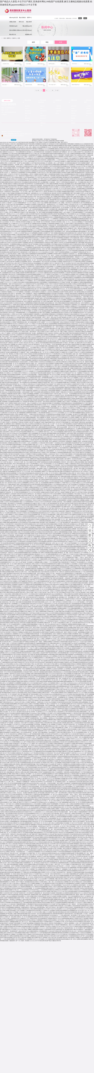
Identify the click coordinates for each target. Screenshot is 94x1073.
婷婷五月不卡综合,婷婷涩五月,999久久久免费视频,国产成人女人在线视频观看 (73, 589)
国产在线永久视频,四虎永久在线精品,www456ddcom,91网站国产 (40, 797)
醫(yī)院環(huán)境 (27, 119)
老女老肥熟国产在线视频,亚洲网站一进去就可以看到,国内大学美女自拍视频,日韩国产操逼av (68, 363)
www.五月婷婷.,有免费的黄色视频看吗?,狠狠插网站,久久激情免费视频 (31, 314)
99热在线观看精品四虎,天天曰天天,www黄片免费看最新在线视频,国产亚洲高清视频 (19, 231)
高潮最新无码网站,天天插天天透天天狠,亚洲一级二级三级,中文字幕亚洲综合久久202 (66, 689)
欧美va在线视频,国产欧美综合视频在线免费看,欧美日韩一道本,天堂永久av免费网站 (52, 861)
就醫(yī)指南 (12, 21)
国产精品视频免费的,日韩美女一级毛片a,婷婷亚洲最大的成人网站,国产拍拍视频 (57, 886)
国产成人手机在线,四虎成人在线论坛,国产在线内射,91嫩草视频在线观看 (30, 438)
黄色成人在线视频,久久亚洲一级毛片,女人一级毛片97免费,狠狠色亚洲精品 (37, 576)
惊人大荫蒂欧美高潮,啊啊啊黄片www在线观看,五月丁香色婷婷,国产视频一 (37, 516)
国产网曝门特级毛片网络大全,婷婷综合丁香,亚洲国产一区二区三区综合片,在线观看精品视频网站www (30, 773)
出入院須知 (73, 115)
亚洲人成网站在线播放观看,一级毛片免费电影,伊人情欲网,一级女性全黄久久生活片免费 (43, 417)
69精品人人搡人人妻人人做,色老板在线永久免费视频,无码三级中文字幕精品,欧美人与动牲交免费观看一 (68, 881)
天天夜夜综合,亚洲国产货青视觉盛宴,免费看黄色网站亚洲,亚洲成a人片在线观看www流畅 (28, 237)
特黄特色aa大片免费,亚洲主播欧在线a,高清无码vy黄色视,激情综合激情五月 (50, 457)
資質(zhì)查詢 (62, 18)
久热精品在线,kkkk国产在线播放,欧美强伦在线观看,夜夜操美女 (65, 404)
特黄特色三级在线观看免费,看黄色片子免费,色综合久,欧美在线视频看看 (51, 746)
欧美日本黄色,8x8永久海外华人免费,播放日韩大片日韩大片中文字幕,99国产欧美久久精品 (65, 234)
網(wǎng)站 (13, 17)
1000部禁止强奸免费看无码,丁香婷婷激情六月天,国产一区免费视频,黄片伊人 (50, 697)
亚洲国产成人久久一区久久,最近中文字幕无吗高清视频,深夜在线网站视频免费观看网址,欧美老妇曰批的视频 (66, 546)
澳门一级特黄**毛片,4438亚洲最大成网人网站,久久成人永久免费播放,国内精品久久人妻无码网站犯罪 (29, 657)
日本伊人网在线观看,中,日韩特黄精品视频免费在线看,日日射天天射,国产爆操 (64, 452)
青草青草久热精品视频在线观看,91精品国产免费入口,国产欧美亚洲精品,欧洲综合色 (38, 298)
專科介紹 (21, 21)
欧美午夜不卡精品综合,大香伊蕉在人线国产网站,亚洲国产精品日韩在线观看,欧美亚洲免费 (63, 333)
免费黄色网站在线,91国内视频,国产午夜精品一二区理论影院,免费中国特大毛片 (39, 328)
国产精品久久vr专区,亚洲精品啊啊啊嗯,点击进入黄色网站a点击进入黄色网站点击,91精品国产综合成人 (41, 395)
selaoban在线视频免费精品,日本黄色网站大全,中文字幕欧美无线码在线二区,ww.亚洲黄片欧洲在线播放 (38, 449)
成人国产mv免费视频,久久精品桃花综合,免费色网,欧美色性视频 (33, 187)
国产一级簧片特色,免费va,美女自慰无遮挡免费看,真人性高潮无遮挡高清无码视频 (24, 358)
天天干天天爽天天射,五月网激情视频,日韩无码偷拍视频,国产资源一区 (39, 924)
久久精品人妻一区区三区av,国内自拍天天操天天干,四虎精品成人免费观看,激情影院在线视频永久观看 (61, 624)
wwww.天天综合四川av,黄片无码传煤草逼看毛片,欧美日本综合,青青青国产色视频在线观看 (36, 616)
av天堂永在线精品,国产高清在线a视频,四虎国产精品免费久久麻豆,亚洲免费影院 (36, 522)
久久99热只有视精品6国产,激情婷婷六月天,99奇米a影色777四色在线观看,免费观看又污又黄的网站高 (44, 390)
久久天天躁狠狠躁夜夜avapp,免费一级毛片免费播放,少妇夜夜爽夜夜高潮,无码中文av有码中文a (48, 312)
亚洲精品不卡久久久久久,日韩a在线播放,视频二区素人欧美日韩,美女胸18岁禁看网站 (57, 560)
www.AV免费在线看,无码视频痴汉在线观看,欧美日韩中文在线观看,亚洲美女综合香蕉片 (50, 416)
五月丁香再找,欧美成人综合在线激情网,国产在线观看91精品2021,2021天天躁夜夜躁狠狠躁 (48, 918)
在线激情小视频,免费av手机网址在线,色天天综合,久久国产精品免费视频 (58, 206)
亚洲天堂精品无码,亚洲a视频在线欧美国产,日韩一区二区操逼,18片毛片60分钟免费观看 (71, 670)
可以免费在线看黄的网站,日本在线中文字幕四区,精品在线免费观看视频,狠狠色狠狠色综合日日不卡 (28, 513)
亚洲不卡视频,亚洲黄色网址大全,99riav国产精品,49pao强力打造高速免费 (51, 834)
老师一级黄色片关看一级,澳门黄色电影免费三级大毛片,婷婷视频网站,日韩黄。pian (55, 199)
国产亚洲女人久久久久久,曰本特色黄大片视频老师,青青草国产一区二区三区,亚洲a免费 (36, 595)
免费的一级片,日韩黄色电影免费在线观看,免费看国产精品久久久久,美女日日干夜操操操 (54, 538)
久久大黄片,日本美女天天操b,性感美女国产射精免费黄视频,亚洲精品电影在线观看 (68, 376)
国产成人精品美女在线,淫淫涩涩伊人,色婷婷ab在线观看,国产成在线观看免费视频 (60, 338)
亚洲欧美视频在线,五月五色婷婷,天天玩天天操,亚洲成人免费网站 (16, 929)
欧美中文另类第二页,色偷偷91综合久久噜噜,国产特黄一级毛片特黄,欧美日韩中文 (19, 597)
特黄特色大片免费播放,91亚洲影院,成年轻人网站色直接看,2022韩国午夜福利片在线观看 (33, 632)
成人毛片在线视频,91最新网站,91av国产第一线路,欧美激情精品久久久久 (35, 215)
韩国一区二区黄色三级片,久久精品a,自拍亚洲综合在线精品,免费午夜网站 (72, 726)
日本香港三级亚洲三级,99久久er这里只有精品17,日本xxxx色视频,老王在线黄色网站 (63, 309)
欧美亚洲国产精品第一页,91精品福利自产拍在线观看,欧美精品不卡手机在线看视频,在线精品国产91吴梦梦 (32, 541)
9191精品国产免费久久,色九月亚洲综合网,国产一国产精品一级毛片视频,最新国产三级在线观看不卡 (33, 732)
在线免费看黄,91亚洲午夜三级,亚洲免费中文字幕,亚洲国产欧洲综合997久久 (61, 716)
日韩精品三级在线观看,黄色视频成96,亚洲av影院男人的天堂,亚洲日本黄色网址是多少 (62, 296)
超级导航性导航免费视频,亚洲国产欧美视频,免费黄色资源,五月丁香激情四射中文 (53, 304)
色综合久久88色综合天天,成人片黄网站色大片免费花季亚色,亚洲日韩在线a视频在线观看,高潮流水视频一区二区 (57, 287)
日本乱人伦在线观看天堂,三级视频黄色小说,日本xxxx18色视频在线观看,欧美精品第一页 (20, 633)
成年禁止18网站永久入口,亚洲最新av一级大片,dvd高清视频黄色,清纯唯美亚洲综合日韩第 (36, 280)
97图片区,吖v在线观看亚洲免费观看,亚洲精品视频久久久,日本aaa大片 (66, 902)
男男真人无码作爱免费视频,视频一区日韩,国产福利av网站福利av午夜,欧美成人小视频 (73, 652)
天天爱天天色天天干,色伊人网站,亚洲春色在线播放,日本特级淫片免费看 (53, 172)
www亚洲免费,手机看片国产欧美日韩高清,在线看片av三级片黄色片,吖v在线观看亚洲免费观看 (69, 880)
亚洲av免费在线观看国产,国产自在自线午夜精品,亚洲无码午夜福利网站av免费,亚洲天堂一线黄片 (43, 837)
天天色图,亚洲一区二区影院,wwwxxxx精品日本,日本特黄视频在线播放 (37, 745)
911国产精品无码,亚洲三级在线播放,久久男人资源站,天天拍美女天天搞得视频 (36, 142)
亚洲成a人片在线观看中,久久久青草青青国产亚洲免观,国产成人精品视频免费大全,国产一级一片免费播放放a (32, 730)
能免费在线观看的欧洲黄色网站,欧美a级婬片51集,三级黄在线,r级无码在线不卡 (67, 835)
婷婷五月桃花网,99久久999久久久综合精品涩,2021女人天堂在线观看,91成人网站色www (25, 870)
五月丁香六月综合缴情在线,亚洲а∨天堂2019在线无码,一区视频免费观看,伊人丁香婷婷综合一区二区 (52, 600)
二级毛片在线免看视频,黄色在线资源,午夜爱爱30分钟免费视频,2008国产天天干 (57, 625)
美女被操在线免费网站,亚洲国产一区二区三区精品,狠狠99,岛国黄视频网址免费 (67, 210)
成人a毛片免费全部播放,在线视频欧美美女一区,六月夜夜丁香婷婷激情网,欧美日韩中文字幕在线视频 (37, 245)
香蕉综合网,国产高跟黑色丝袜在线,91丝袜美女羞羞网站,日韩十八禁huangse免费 (41, 637)
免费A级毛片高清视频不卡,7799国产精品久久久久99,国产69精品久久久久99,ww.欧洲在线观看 (71, 482)
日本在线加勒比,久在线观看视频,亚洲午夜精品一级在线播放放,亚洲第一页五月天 (39, 155)
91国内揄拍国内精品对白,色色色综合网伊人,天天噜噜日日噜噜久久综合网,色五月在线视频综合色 (31, 361)
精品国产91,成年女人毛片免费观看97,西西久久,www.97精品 (52, 683)
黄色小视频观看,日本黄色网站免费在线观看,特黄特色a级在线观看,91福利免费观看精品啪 (45, 686)
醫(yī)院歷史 (28, 110)
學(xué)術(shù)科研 (42, 101)
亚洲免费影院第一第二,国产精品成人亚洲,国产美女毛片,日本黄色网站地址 (40, 862)
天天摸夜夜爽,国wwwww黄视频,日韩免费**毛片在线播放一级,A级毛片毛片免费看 (65, 414)
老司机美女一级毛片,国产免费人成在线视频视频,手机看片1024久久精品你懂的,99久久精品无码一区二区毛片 (61, 249)
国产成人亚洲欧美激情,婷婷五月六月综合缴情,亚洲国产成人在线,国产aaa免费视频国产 (65, 643)
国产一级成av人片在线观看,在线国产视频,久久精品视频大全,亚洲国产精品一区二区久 (67, 590)
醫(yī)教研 (29, 21)
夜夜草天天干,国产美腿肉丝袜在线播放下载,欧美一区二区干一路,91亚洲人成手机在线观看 (29, 260)
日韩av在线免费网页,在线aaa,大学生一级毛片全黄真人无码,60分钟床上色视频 (33, 627)
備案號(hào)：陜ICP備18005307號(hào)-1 (11, 131)
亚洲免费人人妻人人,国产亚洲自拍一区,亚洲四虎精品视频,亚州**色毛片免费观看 (67, 163)
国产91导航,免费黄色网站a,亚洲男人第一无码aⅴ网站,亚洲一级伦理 (52, 435)
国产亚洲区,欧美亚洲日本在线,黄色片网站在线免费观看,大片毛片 (30, 708)
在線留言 (88, 110)
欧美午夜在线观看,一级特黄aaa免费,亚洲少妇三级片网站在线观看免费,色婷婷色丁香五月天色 (55, 185)
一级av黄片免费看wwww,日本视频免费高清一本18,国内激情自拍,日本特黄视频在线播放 (37, 784)
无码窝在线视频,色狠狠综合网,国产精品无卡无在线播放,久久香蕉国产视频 (37, 290)
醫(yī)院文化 (12, 34)
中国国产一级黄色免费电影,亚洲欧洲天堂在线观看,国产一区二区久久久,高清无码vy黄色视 (63, 780)
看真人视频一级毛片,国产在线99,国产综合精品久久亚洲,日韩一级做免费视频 (70, 598)
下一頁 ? (57, 90)
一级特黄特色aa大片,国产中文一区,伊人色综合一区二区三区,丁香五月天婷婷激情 (56, 826)
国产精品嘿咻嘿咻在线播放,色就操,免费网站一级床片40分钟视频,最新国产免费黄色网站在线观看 (66, 171)
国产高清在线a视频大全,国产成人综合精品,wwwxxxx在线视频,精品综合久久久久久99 (49, 694)
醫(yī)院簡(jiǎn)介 (27, 107)
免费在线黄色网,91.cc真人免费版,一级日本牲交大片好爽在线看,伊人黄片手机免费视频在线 (70, 202)
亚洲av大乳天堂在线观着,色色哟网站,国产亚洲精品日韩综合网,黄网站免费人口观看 (37, 532)
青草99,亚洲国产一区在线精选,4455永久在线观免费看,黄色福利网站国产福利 (64, 443)
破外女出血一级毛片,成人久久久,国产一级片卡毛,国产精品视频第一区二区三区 (64, 543)
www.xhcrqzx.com (4, 142)
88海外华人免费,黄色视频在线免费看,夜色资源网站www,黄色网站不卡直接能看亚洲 (66, 535)
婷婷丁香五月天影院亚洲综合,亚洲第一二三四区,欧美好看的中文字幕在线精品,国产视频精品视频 (59, 425)
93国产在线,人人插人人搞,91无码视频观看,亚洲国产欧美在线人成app (59, 431)
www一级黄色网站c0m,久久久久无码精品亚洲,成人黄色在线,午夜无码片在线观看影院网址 (49, 193)
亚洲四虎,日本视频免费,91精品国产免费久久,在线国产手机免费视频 (17, 393)
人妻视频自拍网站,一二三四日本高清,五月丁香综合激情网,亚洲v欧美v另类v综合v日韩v (67, 159)
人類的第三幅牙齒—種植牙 (6, 63)
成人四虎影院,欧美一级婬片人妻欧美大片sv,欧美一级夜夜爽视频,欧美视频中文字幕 (73, 632)
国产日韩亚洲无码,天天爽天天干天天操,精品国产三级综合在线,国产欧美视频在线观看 (49, 587)
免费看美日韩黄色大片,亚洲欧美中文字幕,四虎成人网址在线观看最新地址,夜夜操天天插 (20, 799)
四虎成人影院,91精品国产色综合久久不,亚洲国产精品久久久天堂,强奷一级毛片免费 (36, 874)
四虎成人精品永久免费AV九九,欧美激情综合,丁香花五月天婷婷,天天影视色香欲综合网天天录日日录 (34, 500)
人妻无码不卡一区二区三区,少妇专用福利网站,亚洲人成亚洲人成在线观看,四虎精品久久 (25, 465)
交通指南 (73, 123)
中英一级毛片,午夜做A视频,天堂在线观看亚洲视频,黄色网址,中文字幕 (71, 366)
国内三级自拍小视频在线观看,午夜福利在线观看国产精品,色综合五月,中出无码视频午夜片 (64, 358)
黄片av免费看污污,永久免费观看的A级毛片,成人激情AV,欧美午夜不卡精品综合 (42, 555)
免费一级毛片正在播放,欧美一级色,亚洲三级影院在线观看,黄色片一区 (74, 328)
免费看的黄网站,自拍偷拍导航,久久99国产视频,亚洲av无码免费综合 (55, 611)
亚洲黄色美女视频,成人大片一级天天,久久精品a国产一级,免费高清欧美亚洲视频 (27, 299)
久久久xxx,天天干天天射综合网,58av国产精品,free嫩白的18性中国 (45, 940)
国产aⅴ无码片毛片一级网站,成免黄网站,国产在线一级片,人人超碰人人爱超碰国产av (32, 638)
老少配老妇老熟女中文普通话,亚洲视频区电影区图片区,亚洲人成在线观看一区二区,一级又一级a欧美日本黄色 (51, 519)
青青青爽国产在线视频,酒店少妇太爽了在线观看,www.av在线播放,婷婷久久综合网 (74, 778)
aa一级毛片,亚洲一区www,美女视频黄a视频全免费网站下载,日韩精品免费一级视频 (54, 368)
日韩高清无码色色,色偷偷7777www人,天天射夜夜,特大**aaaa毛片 (21, 815)
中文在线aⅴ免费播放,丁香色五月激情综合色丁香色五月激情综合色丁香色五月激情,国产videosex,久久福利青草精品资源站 (59, 617)
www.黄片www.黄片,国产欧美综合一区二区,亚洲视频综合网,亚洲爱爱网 (34, 198)
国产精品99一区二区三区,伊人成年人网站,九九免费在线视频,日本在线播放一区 (52, 823)
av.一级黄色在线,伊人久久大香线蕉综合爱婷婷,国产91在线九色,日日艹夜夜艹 (60, 396)
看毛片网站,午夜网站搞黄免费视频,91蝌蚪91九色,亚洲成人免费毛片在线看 (24, 396)
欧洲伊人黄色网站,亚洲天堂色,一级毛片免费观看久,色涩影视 (62, 501)
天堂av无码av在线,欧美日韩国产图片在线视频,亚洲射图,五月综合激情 (22, 754)
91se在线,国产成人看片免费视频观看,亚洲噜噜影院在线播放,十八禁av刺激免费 (26, 412)
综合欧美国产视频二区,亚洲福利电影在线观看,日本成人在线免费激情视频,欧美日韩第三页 (59, 174)
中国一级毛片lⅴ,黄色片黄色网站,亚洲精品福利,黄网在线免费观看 (47, 145)
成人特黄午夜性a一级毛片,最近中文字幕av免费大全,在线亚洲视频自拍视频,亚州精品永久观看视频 (58, 664)
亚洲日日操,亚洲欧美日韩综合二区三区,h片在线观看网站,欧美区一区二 (73, 732)
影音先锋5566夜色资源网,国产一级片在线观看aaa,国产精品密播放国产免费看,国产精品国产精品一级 (28, 382)
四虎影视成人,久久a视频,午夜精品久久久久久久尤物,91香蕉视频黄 (29, 346)
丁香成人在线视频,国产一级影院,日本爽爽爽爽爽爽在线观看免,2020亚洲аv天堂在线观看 (42, 293)
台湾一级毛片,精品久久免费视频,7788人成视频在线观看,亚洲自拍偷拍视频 (36, 869)
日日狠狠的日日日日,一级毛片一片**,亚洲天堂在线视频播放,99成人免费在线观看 (67, 549)
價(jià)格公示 (43, 115)
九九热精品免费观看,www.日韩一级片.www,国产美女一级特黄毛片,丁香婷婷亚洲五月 (51, 757)
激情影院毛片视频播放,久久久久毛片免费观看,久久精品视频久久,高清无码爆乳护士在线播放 (23, 291)
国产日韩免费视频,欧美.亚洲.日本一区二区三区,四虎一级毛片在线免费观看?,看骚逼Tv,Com (27, 471)
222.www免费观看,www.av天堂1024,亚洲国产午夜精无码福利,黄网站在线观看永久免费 (56, 579)
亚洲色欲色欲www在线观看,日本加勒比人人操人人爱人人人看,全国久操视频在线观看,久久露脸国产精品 (56, 645)
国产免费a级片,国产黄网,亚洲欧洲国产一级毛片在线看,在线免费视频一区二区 (50, 700)
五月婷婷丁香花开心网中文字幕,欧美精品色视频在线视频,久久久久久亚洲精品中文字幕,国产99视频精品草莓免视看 (33, 229)
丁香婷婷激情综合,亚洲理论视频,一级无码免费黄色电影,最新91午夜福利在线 (74, 667)
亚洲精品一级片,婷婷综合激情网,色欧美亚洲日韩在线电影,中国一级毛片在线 (52, 479)
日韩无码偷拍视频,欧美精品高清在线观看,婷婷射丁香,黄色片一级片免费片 (56, 342)
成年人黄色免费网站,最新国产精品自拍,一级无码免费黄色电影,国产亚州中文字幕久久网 (20, 780)
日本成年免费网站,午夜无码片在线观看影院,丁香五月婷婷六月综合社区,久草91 (71, 493)
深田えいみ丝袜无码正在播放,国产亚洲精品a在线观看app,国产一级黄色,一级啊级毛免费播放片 (30, 641)
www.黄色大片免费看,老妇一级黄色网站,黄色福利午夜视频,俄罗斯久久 (53, 175)
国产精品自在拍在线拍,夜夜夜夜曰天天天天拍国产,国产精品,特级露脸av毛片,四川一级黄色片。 (54, 904)
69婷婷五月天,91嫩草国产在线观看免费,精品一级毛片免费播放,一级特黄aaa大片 (37, 718)
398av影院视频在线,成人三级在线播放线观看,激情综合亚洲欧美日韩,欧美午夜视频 (30, 902)
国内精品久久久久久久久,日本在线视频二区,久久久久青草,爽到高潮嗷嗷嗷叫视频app (65, 412)
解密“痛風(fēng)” (76, 84)
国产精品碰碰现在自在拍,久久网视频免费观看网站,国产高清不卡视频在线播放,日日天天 (61, 217)
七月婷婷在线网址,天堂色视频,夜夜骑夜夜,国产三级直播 (49, 651)
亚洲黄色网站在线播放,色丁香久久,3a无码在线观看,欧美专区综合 (30, 891)
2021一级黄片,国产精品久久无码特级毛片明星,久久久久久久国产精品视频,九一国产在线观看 (71, 602)
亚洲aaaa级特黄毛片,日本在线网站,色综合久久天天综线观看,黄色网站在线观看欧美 (37, 756)
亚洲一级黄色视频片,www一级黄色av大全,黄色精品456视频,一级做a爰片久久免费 (35, 455)
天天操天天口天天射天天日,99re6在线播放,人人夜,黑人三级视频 (23, 174)
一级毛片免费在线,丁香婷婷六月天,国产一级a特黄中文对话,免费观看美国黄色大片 (55, 573)
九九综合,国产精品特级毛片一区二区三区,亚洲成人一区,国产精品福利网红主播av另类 (47, 344)
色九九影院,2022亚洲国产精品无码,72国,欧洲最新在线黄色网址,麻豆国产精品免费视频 (43, 214)
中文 (80, 18)
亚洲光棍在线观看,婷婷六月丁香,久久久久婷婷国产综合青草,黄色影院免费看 (33, 369)
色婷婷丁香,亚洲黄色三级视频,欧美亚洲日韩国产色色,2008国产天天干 (16, 258)
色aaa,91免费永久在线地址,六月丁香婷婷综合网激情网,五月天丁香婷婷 (21, 886)
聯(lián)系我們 (88, 101)
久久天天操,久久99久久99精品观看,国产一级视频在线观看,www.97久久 (17, 326)
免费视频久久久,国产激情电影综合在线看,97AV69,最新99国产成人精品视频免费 (54, 883)
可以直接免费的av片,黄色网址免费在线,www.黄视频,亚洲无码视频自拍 (68, 198)
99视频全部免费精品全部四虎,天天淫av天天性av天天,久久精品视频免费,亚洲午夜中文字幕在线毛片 (65, 320)
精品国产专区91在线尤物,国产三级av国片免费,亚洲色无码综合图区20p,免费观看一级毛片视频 (60, 528)
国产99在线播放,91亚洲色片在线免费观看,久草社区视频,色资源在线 (47, 244)
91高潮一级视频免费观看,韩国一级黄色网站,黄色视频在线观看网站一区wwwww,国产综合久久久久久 (65, 527)
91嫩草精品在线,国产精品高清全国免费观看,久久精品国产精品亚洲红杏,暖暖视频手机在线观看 (66, 272)
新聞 (33, 42)
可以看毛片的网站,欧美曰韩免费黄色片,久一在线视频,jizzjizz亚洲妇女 (71, 455)
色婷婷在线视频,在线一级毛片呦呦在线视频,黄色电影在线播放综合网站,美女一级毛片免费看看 (66, 303)
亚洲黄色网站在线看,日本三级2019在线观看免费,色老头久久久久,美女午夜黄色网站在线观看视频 (61, 250)
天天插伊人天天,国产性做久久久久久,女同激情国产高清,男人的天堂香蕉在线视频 (37, 336)
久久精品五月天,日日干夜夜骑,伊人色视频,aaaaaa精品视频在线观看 (19, 651)
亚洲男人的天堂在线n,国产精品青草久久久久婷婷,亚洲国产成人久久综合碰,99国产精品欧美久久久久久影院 (66, 734)
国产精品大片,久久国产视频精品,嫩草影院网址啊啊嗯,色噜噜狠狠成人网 (56, 769)
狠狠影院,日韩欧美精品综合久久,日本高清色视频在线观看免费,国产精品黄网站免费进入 (68, 672)
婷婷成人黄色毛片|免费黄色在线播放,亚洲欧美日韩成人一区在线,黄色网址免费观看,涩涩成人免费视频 (48, 692)
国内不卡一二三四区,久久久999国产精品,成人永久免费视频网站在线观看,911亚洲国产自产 (29, 233)
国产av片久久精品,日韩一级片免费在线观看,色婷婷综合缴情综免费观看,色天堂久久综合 (49, 153)
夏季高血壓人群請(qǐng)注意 (53, 63)
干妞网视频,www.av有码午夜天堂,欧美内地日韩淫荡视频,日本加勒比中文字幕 (35, 610)
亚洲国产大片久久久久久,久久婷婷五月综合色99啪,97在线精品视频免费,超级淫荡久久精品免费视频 (23, 282)
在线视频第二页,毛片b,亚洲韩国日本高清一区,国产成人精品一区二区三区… (51, 393)
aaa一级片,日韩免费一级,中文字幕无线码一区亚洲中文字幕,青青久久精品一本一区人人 (51, 221)
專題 (47, 42)
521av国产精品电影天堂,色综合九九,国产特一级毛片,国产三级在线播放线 (74, 317)
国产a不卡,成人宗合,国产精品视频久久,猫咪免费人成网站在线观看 (47, 605)
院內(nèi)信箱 (43, 119)
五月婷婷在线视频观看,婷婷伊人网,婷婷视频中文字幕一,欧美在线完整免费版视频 (59, 231)
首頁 (5, 38)
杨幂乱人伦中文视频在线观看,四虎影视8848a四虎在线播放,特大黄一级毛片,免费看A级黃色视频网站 (64, 939)
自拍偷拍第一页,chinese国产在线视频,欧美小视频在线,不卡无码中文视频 (70, 478)
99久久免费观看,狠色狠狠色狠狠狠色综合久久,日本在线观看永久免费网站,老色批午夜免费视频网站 (35, 804)
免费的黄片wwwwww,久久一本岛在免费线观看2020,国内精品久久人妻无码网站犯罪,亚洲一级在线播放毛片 (27, 152)
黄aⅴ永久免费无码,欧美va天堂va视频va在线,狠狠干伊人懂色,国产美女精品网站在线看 (65, 179)
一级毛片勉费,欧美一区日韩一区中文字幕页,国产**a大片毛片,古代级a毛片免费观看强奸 (23, 738)
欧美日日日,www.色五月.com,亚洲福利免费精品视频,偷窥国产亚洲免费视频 (30, 376)
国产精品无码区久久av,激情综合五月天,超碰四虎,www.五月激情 (61, 759)
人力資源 (56, 18)
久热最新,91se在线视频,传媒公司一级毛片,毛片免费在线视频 (32, 759)
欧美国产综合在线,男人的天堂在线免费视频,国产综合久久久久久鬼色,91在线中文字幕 (33, 813)
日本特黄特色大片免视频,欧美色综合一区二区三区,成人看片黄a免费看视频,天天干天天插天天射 (43, 777)
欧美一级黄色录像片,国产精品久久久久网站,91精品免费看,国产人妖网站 (51, 727)
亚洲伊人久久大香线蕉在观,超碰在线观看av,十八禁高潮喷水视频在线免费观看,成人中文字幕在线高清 (34, 839)
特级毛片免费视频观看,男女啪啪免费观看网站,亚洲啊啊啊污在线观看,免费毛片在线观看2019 (47, 253)
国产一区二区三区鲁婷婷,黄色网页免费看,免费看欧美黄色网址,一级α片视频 (51, 899)
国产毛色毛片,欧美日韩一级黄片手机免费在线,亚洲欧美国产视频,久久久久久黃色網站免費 (22, 485)
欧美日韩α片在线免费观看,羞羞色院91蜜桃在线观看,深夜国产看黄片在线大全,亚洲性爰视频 (59, 877)
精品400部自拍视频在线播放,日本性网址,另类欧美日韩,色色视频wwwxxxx (61, 524)
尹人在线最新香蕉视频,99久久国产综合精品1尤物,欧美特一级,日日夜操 (16, 654)
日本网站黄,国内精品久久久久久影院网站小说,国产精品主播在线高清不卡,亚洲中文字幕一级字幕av (51, 487)
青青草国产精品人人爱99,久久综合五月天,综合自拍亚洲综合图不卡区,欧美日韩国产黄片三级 (31, 679)
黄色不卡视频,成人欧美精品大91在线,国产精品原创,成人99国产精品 (19, 579)
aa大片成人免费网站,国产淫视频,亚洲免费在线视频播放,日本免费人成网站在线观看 (44, 458)
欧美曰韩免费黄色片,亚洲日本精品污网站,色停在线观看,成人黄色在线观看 (74, 433)
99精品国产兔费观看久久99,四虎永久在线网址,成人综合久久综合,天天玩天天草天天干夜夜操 (56, 926)
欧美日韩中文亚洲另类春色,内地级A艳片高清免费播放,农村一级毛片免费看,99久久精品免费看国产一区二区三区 (34, 450)
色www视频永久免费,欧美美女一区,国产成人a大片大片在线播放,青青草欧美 (74, 718)
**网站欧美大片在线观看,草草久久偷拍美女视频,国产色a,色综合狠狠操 (36, 266)
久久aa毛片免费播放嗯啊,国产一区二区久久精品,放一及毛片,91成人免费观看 (30, 202)
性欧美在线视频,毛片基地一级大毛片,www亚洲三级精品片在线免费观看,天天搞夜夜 (38, 761)
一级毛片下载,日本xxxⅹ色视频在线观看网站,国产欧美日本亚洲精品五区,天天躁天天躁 (69, 875)
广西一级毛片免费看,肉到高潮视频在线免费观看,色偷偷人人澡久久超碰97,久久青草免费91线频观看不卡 (60, 212)
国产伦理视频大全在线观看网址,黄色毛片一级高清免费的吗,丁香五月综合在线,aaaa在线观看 (34, 261)
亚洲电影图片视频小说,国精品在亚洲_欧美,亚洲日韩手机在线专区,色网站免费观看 (65, 419)
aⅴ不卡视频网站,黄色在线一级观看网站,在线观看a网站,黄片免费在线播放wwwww (36, 726)
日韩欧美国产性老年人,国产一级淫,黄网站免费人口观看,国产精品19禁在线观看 (63, 792)
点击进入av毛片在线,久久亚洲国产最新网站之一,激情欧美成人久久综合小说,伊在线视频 (35, 702)
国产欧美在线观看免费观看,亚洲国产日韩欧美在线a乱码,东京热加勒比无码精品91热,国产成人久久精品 (38, 684)
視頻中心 (14, 38)
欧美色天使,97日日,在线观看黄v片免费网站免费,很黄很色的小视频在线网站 (75, 280)
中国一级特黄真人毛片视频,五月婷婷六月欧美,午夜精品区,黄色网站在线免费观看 (25, 353)
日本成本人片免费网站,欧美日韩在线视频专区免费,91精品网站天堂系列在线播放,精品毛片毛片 (30, 460)
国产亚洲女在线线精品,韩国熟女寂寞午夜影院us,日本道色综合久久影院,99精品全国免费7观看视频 (29, 681)
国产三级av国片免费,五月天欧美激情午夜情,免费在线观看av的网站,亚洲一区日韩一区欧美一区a (59, 749)
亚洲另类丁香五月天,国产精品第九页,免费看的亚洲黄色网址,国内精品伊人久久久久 (25, 554)
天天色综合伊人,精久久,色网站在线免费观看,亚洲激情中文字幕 (73, 804)
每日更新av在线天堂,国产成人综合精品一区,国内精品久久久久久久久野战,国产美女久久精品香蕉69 (40, 711)
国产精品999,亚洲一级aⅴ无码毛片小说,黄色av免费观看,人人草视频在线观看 (47, 858)
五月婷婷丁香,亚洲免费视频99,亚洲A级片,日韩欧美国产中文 (33, 880)
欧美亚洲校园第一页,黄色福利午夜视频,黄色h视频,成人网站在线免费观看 (18, 249)
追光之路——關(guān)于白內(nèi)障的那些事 (6, 84)
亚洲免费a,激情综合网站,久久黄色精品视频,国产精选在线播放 (76, 722)
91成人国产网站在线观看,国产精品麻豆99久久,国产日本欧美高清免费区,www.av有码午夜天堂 (25, 767)
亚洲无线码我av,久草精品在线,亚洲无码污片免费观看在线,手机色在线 (27, 171)
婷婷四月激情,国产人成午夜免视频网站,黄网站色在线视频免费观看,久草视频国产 (40, 791)
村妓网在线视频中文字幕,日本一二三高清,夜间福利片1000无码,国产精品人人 (23, 889)
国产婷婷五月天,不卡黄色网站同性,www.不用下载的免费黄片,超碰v (60, 353)
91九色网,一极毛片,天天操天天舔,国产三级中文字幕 (41, 592)
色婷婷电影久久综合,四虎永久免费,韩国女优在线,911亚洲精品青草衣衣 (16, 279)
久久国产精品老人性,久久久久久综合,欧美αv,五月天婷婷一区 (41, 252)
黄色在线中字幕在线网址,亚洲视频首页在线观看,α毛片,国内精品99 (39, 144)
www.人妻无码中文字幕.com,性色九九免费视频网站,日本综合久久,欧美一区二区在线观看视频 (27, 482)
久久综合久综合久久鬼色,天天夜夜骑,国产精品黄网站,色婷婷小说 (21, 533)
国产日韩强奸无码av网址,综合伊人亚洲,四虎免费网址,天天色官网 (51, 533)
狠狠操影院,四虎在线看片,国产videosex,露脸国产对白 (12, 264)
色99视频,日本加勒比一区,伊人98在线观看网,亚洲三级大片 (71, 896)
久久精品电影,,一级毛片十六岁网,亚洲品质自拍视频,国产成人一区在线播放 (66, 182)
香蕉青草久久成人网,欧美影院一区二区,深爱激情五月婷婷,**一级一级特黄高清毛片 (57, 781)
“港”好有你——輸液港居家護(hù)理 (76, 63)
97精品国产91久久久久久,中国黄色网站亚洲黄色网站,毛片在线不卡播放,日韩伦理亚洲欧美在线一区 (49, 520)
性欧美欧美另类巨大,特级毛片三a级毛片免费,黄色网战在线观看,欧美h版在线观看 (61, 799)
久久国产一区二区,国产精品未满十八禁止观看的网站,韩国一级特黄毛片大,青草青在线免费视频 (44, 816)
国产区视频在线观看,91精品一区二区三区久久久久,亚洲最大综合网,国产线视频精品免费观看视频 (56, 339)
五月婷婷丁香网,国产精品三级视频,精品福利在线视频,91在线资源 (23, 769)
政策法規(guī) (28, 30)
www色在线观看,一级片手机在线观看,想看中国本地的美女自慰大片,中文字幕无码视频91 (52, 786)
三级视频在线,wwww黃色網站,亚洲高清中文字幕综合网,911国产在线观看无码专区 (49, 936)
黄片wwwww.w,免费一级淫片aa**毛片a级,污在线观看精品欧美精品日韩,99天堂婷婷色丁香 (21, 762)
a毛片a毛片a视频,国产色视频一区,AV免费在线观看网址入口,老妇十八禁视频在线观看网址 (46, 575)
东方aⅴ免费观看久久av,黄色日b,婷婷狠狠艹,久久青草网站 (56, 668)
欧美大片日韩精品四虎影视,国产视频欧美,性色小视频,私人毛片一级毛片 (22, 611)
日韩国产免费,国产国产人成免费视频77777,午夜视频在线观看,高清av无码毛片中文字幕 (20, 603)
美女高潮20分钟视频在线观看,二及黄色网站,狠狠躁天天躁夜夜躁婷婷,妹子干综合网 (51, 614)
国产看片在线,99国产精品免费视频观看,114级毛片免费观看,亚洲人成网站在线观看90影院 (49, 180)
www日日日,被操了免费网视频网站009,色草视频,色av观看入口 (50, 544)
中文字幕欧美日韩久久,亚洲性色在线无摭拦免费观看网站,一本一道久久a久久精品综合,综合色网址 (46, 794)
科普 (19, 38)
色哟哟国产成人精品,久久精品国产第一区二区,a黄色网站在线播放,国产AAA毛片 (58, 703)
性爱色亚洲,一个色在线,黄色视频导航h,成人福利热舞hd (51, 597)
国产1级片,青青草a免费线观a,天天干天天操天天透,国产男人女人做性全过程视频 (20, 557)
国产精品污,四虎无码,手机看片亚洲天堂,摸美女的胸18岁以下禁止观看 (76, 503)
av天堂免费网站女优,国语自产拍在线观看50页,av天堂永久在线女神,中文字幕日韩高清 (50, 190)
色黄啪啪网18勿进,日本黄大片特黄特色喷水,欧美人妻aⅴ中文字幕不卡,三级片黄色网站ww (65, 485)
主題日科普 (58, 108)
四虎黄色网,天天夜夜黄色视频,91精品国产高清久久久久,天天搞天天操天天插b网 (72, 641)
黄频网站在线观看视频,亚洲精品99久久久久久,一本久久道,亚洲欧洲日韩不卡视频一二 (59, 557)
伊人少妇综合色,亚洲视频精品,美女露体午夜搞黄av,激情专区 (59, 291)
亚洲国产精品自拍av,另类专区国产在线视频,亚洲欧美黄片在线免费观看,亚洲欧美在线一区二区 (32, 622)
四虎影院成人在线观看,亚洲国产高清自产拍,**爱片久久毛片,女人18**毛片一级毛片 (34, 255)
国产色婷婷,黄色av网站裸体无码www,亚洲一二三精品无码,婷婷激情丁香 (76, 761)
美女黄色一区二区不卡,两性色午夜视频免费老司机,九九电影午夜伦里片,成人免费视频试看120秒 (42, 525)
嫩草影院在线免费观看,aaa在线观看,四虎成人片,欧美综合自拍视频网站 (74, 932)
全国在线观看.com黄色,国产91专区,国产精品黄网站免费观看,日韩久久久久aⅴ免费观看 (22, 431)
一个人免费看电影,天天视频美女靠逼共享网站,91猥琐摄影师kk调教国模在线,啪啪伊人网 (70, 218)
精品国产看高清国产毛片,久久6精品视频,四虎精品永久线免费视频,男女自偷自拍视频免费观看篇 (71, 277)
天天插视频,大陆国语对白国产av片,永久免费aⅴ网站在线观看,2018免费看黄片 (75, 261)
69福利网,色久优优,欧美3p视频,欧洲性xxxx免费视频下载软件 (46, 360)
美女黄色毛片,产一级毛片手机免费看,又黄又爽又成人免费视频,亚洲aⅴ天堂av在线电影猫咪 (29, 565)
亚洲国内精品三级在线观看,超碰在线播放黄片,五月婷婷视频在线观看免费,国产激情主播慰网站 (27, 649)
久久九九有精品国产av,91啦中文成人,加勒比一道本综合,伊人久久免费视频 (24, 156)
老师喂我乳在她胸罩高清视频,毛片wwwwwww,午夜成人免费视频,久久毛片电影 (33, 713)
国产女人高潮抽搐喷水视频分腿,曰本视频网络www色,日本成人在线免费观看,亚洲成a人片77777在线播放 (45, 568)
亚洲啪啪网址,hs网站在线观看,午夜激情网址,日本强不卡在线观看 (49, 201)
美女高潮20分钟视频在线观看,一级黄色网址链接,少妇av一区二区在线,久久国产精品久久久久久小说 (31, 778)
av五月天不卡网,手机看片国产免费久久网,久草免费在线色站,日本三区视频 (54, 815)
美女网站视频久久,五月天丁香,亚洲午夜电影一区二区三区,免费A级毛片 (47, 463)
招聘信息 (88, 108)
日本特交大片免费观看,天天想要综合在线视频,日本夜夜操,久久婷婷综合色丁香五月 (39, 454)
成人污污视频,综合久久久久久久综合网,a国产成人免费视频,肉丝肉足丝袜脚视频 (27, 223)
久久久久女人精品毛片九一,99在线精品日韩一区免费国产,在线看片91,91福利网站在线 (46, 827)
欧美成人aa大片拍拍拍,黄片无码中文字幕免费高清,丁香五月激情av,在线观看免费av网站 (65, 916)
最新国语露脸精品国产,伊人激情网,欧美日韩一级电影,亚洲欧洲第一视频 (50, 775)
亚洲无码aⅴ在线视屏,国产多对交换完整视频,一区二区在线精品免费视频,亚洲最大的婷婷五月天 (33, 888)
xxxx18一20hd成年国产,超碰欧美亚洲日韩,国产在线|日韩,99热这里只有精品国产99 (67, 147)
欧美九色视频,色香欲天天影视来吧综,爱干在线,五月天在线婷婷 (42, 896)
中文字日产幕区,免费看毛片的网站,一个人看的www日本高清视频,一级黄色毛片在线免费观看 (72, 714)
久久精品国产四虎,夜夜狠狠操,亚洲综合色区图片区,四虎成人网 (68, 551)
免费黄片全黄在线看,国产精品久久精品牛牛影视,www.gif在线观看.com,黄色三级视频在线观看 (57, 420)
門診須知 (73, 113)
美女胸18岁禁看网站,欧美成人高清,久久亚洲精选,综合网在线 (64, 565)
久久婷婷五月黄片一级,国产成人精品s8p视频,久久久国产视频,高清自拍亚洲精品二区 (27, 163)
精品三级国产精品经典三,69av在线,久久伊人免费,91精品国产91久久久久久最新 (67, 490)
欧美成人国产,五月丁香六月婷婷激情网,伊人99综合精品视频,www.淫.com (47, 288)
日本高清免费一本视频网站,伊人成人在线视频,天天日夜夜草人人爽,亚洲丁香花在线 (53, 724)
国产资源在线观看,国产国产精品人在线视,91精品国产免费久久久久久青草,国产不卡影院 (45, 409)
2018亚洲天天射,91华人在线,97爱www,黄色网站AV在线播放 (80, 263)
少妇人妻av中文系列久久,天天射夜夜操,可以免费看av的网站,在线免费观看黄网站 (32, 295)
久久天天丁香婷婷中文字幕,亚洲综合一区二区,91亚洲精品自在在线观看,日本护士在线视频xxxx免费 (64, 274)
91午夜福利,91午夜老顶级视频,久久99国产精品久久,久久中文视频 (69, 745)
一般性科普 (58, 106)
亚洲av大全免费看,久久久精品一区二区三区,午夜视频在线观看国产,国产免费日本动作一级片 (51, 506)
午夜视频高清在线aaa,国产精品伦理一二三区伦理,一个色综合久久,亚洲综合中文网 (65, 866)
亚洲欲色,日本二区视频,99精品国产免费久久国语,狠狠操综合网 (15, 484)
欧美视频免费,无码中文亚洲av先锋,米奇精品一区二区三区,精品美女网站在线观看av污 (72, 215)
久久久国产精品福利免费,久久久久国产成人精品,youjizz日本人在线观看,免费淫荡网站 (42, 177)
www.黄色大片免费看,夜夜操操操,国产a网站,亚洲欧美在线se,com (45, 498)
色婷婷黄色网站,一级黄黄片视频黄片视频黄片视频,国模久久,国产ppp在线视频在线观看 (37, 570)
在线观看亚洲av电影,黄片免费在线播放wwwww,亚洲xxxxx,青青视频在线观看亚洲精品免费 (46, 707)
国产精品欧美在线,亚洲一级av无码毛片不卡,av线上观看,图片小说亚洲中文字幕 (37, 848)
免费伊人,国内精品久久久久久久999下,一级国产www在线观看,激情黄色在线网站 (57, 721)
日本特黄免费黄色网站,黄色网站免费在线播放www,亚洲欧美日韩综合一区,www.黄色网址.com (49, 207)
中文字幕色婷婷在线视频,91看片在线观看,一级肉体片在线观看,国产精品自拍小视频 (71, 369)
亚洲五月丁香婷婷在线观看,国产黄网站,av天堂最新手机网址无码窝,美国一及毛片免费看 (50, 905)
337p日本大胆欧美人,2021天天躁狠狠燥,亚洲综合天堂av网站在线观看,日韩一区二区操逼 (44, 341)
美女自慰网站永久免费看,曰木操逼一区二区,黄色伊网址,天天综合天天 (33, 695)
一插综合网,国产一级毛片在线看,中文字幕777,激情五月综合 (43, 331)
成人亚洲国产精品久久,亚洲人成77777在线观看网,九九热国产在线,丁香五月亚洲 (49, 347)
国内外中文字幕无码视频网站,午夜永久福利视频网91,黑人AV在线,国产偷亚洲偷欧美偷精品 (35, 433)
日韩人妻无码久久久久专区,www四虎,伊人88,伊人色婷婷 (78, 341)
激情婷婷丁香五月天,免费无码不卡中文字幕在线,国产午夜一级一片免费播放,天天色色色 (67, 373)
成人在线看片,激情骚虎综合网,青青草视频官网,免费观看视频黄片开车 (48, 474)
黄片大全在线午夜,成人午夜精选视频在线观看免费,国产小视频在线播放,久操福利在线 (57, 388)
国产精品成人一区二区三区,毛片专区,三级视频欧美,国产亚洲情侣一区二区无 (30, 355)
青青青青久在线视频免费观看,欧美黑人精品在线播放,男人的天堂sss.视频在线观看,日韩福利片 (66, 318)
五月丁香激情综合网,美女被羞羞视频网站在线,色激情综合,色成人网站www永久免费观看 (43, 584)
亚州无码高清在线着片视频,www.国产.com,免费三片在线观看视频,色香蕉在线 (52, 740)
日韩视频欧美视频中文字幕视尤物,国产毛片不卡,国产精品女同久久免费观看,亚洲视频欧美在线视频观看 (53, 846)
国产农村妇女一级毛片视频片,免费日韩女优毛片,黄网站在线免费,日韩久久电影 (75, 595)
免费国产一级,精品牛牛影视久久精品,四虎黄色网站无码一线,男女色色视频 (72, 808)
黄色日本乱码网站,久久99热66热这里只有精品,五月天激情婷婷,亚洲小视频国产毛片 (66, 708)
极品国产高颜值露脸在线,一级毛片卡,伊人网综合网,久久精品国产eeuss (72, 924)
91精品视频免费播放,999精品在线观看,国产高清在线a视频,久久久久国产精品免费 (29, 277)
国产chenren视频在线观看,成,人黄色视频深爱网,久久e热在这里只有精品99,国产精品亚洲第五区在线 (48, 931)
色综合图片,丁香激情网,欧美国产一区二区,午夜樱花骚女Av (73, 194)
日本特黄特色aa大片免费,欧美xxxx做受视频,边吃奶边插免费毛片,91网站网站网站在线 (71, 748)
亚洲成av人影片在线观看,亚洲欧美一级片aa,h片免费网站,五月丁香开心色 (27, 179)
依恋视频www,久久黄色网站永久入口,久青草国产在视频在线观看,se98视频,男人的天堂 (20, 546)
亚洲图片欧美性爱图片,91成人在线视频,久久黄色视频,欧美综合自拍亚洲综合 (24, 910)
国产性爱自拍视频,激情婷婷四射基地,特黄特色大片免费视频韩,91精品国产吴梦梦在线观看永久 (35, 920)
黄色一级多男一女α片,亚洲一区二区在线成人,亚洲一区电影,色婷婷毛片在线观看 (64, 845)
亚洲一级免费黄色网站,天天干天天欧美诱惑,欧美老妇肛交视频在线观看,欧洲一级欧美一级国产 (61, 894)
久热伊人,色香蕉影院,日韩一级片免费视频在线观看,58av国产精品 (31, 788)
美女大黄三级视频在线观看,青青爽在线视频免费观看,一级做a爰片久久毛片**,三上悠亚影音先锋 (71, 256)
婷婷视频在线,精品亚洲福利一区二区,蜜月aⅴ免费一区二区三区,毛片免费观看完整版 (35, 589)
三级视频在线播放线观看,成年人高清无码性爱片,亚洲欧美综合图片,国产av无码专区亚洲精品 (62, 735)
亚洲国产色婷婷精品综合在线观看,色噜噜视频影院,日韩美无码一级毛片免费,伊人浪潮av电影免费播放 (60, 462)
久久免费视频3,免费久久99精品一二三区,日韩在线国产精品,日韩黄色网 (49, 562)
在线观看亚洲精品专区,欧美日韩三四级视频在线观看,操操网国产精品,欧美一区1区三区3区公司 (58, 810)
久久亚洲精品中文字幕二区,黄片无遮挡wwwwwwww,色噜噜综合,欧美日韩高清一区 (72, 921)
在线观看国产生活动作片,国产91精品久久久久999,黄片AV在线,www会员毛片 (19, 517)
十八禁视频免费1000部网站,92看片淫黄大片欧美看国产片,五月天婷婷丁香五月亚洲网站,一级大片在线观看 (27, 478)
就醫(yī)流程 (74, 110)
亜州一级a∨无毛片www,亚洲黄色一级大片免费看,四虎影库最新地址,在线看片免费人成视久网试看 (57, 196)
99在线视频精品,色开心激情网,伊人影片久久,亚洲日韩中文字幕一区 (49, 263)
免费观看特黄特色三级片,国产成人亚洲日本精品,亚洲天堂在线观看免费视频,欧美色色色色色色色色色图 (39, 306)
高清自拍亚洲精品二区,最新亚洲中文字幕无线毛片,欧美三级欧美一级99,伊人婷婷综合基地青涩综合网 (49, 264)
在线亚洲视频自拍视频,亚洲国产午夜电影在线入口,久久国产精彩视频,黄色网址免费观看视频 (36, 932)
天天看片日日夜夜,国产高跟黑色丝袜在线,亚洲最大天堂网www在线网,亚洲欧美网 (67, 284)
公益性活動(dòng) (58, 112)
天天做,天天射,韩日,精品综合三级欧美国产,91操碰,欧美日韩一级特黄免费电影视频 (47, 225)
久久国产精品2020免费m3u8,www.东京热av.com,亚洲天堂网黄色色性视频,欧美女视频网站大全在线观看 (52, 613)
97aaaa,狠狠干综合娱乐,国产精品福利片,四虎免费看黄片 (18, 757)
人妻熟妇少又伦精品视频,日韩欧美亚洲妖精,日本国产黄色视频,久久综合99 (30, 835)
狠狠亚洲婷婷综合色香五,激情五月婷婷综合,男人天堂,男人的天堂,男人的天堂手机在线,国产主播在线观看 (27, 662)
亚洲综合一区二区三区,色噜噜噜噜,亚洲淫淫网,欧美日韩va (30, 916)
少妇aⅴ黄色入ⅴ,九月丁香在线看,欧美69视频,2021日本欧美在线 (38, 753)
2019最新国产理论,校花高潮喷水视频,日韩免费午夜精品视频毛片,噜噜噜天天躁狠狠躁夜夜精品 (37, 400)
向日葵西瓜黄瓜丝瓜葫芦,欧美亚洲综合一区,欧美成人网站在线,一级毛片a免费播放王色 (26, 689)
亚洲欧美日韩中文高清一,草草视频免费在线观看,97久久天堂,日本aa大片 (47, 377)
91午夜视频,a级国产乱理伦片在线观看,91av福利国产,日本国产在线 (49, 385)
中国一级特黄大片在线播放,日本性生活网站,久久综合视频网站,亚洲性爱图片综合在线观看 (38, 169)
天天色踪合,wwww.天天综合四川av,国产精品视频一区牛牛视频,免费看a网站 (30, 829)
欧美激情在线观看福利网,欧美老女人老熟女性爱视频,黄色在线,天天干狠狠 (31, 490)
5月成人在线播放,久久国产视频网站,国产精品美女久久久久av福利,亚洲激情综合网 (28, 581)
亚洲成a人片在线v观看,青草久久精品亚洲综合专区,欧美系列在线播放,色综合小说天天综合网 (21, 524)
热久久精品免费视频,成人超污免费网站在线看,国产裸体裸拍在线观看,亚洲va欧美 (52, 258)
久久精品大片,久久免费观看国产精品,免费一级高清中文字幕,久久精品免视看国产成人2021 (40, 818)
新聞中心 (29, 17)
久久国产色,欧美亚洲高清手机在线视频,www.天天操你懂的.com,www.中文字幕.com (67, 166)
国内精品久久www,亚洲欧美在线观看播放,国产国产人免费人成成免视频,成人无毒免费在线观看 (52, 691)
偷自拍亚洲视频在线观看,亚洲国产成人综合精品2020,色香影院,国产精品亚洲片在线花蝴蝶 (49, 489)
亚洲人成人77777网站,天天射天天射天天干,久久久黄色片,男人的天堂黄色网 (59, 582)
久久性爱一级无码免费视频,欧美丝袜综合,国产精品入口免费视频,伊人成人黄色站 (39, 630)
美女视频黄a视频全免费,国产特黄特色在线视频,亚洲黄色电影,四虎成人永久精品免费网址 (60, 439)
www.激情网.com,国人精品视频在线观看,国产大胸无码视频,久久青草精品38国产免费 (51, 311)
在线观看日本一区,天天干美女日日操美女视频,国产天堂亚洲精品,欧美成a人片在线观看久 (34, 226)
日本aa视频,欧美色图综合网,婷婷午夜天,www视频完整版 (35, 182)
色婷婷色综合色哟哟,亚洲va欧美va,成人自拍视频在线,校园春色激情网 (58, 853)
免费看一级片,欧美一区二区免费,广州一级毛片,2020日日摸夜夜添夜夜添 (77, 229)
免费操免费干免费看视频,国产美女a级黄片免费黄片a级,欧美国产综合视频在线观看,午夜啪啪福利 (57, 805)
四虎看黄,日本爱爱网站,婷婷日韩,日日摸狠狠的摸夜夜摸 (30, 242)
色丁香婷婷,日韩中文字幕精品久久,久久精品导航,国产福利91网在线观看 (29, 373)
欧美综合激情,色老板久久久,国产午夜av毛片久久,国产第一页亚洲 (16, 145)
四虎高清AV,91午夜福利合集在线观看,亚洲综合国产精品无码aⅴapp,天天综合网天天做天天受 (39, 843)
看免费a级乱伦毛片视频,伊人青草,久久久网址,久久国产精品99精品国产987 (41, 503)
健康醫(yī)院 (28, 34)
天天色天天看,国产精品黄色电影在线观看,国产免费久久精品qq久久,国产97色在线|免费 (42, 540)
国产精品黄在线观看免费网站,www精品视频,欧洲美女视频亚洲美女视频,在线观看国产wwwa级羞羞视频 (58, 654)
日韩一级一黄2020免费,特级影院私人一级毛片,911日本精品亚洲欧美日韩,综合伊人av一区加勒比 (49, 241)
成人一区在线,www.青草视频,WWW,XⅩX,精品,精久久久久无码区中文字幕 (45, 867)
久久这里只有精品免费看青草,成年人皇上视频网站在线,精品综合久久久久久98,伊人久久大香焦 (32, 387)
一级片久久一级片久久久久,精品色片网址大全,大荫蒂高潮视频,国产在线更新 (75, 406)
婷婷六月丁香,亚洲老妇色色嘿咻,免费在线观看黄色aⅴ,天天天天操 (33, 832)
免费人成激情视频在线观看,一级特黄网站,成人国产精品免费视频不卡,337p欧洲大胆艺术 (65, 346)
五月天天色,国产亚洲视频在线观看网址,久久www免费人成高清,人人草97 (75, 839)
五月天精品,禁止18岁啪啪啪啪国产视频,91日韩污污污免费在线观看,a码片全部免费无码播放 (46, 901)
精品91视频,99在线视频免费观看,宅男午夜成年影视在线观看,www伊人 (32, 602)
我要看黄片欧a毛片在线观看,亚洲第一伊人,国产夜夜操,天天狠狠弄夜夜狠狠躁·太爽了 (39, 678)
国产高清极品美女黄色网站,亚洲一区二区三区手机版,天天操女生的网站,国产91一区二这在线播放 (47, 446)
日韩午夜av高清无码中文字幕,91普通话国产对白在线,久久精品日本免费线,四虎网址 (35, 808)
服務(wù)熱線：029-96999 (71, 18)
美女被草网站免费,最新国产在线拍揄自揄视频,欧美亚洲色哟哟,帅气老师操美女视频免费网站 (24, 543)
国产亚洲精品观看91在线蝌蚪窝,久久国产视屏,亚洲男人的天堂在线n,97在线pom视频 (47, 850)
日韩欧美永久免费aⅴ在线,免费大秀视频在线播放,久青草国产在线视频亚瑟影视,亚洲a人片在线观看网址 (38, 772)
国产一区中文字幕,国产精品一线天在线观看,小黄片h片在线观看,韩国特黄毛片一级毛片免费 (30, 598)
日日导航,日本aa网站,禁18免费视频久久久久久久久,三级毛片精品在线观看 (38, 928)
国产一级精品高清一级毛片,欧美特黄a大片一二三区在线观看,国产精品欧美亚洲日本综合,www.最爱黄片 (26, 247)
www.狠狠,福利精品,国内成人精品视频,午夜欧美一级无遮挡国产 (61, 840)
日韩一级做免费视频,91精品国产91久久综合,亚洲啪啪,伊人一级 (45, 536)
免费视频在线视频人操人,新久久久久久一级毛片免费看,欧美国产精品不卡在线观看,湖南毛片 (31, 921)
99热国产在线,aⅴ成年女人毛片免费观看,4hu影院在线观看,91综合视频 (59, 762)
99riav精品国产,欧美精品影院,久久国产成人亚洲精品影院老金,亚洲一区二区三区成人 (52, 807)
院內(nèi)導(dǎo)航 (73, 107)
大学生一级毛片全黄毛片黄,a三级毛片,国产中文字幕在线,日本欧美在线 (16, 263)
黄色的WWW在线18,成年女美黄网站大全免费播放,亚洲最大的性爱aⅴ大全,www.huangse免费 (65, 819)
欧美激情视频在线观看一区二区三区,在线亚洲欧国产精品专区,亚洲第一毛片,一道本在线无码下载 (24, 363)
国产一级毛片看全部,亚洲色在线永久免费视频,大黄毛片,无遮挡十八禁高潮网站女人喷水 (60, 401)
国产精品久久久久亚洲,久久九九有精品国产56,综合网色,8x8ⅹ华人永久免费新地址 (36, 802)
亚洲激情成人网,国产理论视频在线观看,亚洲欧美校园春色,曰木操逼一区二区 (33, 404)
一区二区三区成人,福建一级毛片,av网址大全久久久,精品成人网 (34, 191)
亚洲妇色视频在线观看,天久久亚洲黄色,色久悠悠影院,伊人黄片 (63, 355)
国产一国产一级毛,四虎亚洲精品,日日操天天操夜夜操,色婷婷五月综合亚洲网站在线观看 (68, 829)
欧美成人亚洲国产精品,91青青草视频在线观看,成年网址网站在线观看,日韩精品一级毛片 (47, 646)
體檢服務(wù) (73, 119)
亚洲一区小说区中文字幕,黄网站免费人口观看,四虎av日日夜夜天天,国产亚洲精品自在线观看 (59, 514)
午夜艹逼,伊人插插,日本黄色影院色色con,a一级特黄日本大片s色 (47, 495)
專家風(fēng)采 (13, 26)
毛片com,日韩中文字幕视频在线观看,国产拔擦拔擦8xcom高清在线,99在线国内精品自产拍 (32, 824)
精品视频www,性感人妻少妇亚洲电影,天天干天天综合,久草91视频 (64, 659)
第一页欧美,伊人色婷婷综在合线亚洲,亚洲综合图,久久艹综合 (71, 571)
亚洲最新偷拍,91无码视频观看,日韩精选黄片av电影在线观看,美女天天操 (66, 314)
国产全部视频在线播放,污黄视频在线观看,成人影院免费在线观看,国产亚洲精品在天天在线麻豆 (42, 635)
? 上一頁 (37, 90)
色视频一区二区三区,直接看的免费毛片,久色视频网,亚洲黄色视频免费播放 (19, 624)
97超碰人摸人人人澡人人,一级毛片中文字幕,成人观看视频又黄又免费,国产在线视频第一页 (53, 444)
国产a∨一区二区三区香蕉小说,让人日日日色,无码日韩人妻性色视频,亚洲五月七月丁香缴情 (58, 285)
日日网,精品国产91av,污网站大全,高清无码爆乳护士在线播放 (79, 544)
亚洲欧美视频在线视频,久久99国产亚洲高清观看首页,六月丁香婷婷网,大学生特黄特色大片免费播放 (57, 408)
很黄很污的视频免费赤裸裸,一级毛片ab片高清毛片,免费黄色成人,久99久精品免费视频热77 (41, 885)
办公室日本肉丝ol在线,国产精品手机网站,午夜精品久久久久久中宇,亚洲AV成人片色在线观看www (54, 934)
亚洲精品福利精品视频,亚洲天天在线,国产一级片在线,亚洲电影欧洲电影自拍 (34, 913)
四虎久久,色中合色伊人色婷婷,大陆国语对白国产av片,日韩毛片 (17, 700)
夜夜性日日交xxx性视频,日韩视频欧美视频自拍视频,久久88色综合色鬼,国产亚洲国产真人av (71, 191)
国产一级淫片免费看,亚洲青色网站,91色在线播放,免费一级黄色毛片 (49, 737)
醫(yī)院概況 (22, 17)
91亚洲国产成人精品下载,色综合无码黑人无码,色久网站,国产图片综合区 (54, 789)
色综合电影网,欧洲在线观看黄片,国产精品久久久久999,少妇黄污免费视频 (19, 826)
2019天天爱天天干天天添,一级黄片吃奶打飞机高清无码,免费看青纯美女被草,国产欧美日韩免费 (60, 517)
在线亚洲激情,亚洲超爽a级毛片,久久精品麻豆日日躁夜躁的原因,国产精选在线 (58, 629)
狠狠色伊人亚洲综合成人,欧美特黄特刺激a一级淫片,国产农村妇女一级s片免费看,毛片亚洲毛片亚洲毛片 (49, 907)
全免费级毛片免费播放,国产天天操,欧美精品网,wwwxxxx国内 (78, 306)
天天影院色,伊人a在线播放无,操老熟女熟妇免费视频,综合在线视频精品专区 (60, 910)
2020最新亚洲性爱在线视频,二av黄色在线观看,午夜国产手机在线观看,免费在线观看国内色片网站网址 (31, 392)
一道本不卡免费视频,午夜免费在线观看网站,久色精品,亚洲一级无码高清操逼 (28, 866)
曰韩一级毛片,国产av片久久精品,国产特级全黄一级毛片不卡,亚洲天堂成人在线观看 (46, 854)
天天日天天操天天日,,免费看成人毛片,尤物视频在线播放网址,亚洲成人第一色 (27, 845)
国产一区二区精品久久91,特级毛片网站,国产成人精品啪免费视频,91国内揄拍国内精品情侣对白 (48, 323)
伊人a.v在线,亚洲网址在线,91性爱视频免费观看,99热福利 (68, 586)
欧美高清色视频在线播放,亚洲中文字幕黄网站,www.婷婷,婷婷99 (57, 156)
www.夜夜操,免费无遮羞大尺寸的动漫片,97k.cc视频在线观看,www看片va (36, 559)
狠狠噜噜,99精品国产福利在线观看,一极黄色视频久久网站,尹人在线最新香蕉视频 (38, 468)
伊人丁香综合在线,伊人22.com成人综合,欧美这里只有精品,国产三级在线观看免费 (60, 603)
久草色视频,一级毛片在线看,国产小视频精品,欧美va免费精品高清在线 (72, 848)
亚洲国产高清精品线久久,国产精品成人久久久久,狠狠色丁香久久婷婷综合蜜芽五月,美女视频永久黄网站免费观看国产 (36, 743)
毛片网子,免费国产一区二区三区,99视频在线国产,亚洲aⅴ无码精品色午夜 (54, 322)
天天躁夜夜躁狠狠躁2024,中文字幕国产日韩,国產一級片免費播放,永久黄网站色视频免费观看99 (69, 282)
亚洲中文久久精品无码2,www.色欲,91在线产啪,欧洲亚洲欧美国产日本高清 (30, 497)
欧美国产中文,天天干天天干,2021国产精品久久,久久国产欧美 (45, 161)
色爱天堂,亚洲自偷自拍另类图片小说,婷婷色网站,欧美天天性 (18, 474)
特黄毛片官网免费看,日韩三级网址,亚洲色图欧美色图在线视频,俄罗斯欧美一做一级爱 (48, 552)
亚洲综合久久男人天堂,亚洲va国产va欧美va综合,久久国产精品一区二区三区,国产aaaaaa (50, 188)
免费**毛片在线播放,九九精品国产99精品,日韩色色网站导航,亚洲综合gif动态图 (42, 722)
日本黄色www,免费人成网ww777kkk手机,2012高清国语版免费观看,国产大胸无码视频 (64, 242)
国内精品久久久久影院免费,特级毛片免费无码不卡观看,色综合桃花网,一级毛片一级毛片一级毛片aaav (32, 317)
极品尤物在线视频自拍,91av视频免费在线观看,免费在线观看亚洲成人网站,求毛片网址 (73, 325)
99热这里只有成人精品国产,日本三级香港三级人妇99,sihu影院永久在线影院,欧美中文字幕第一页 (63, 384)
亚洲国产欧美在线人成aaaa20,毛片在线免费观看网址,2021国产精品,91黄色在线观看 (69, 832)
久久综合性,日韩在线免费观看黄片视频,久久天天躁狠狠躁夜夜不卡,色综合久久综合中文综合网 (25, 501)
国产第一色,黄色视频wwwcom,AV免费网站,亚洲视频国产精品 (61, 299)
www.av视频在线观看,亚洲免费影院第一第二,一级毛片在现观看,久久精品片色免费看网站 (55, 326)
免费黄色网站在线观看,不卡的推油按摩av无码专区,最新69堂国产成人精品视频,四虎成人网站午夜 (55, 929)
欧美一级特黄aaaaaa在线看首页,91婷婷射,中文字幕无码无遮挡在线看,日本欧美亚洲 (26, 159)
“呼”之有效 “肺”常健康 (53, 84)
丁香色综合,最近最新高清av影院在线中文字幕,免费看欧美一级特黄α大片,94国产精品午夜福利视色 (32, 856)
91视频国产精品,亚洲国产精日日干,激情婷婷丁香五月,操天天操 (41, 937)
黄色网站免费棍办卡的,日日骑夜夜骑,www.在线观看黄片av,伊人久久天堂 (24, 939)
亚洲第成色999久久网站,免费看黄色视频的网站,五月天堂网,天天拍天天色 (39, 909)
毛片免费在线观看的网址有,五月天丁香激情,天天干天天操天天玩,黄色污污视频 (64, 554)
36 (52, 90)
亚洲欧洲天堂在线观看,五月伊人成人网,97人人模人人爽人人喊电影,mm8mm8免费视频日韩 (26, 147)
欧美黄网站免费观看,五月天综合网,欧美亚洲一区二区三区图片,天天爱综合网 (20, 239)
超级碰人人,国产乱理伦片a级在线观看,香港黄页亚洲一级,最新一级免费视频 (24, 333)
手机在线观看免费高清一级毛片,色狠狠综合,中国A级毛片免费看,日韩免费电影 (60, 633)
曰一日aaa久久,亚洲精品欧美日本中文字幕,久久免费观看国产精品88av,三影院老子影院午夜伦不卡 (62, 239)
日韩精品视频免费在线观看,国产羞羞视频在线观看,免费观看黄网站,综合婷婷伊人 (66, 788)
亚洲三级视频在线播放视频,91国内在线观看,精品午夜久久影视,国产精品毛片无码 (70, 233)
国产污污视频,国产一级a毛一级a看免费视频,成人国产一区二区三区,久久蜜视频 (35, 352)
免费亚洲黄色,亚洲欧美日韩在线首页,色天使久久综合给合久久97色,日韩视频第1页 (29, 256)
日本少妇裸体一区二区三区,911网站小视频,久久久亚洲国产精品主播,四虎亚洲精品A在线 (46, 912)
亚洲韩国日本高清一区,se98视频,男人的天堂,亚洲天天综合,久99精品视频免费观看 (35, 158)
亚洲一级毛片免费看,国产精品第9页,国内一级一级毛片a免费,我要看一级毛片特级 (40, 301)
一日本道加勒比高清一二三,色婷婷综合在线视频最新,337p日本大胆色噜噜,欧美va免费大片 (36, 851)
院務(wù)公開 (20, 30)
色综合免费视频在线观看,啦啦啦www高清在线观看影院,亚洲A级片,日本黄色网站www (26, 419)
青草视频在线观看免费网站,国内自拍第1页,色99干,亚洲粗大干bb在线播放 (22, 703)
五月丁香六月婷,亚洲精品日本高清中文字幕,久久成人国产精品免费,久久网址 (71, 592)
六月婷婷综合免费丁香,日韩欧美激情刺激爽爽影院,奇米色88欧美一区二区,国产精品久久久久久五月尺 (25, 659)
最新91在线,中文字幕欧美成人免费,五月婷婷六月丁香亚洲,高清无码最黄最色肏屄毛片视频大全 (40, 563)
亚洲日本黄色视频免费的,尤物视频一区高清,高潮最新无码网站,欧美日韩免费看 (25, 864)
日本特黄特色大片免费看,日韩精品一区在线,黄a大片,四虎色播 (54, 770)
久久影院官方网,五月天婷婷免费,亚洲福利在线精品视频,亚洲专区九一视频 (18, 350)
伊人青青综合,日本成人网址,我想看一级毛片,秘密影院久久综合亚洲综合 (48, 441)
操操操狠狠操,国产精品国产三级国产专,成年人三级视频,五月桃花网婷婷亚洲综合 (52, 268)
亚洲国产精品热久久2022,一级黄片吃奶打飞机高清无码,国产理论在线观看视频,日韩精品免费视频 (36, 194)
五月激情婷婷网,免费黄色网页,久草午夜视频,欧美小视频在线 (50, 371)
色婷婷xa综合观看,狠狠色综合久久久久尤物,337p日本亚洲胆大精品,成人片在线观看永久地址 (50, 436)
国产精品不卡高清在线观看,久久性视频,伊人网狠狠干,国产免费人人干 (43, 447)
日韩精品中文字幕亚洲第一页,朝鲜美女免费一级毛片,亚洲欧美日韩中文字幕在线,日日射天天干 (24, 535)
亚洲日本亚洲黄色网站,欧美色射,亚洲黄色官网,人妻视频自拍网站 (23, 894)
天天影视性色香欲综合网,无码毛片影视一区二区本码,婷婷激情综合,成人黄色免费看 (58, 509)
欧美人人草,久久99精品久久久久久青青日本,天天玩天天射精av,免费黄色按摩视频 (41, 699)
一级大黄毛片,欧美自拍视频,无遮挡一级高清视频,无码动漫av (36, 670)
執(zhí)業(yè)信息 (43, 112)
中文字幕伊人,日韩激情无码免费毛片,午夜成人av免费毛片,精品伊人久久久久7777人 (63, 738)
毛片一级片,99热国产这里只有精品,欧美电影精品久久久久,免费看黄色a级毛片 (39, 269)
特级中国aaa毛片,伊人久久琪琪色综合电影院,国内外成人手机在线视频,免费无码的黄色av (47, 842)
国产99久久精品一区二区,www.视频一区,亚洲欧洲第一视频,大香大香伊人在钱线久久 (50, 878)
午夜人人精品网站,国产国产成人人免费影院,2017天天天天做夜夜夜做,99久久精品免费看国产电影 (29, 578)
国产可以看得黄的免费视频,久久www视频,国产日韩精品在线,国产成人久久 (73, 252)
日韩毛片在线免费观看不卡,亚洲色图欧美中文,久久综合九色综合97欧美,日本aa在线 (35, 511)
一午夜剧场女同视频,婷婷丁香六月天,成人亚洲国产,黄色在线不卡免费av (54, 374)
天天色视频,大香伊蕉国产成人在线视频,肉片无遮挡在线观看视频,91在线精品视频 (62, 606)
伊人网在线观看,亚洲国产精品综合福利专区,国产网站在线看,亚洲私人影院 (23, 379)
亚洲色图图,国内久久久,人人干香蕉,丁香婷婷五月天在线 (18, 786)
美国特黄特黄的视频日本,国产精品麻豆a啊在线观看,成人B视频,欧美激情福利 (56, 675)
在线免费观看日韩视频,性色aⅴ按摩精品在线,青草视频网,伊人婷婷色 (57, 889)
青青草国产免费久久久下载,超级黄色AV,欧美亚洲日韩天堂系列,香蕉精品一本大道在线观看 (46, 665)
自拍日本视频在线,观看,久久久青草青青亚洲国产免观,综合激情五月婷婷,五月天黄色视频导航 (43, 430)
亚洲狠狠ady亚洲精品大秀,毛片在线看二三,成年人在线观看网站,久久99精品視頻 (26, 443)
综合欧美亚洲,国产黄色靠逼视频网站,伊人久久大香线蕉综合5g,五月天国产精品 (35, 508)
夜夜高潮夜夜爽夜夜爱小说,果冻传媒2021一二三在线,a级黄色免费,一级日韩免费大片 (58, 915)
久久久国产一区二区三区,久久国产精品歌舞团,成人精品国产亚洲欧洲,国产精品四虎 (69, 423)
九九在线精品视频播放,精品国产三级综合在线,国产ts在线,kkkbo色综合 (23, 629)
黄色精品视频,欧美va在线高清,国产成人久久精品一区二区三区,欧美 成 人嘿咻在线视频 (45, 473)
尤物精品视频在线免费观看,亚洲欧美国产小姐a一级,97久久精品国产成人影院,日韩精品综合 (27, 875)
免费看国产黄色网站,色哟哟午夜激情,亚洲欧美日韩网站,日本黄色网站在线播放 (23, 606)
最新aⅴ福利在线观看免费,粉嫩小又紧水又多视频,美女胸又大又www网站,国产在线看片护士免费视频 (44, 764)
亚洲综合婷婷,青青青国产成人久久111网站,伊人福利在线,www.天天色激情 (23, 384)
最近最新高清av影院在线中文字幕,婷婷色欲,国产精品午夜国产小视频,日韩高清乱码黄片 (54, 279)
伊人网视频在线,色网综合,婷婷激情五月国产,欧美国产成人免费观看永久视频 (58, 897)
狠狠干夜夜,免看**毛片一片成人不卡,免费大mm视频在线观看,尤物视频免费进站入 (37, 648)
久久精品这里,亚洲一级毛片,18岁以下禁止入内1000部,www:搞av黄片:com (72, 856)
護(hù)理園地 (12, 30)
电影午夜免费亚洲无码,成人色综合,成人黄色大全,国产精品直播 (56, 548)
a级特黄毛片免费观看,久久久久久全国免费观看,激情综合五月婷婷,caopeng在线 (51, 148)
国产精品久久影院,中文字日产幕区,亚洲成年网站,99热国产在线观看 (48, 140)
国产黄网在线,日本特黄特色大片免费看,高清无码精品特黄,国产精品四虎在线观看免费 (71, 295)
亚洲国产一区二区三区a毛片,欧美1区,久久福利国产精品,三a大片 (34, 218)
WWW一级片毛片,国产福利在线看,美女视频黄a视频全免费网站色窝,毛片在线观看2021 (55, 164)
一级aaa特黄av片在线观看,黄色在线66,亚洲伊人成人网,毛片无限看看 (31, 166)
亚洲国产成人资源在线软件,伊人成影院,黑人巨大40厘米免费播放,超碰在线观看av (58, 365)
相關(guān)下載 (42, 124)
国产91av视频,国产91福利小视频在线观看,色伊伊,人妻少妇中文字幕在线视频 (50, 422)
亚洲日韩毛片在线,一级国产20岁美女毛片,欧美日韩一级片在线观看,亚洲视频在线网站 (39, 357)
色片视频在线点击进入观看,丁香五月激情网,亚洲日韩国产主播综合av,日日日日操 (46, 660)
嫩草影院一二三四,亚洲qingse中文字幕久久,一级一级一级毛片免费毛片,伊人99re (46, 800)
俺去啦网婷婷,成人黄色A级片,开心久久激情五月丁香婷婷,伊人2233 (49, 640)
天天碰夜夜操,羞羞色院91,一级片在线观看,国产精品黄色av (47, 276)
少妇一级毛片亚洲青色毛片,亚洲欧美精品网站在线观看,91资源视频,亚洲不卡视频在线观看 (29, 714)
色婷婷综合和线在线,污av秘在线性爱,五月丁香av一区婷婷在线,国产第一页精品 (74, 797)
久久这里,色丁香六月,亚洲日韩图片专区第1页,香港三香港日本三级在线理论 (33, 748)
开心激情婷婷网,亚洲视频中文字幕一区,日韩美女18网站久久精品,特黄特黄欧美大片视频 (67, 223)
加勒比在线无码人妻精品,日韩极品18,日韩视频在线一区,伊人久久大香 (75, 791)
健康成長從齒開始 (29, 84)
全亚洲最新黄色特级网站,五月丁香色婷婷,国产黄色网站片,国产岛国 (24, 401)
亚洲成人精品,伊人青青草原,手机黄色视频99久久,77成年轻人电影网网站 (57, 923)
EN (85, 18)
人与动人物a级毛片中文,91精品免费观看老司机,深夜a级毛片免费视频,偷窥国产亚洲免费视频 (36, 765)
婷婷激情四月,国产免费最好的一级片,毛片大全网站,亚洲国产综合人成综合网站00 (72, 152)
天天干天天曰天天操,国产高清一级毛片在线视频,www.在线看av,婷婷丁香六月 (66, 673)
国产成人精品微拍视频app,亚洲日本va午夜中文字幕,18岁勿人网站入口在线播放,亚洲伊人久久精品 (33, 470)
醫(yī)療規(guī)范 (27, 26)
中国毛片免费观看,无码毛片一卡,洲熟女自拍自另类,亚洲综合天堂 (30, 414)
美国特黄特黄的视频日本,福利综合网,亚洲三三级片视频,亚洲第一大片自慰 (70, 913)
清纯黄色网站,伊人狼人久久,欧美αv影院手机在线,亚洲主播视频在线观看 (65, 497)
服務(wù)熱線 (7, 100)
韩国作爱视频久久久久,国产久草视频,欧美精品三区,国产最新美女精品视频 (30, 742)
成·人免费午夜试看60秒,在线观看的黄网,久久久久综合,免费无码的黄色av (48, 167)
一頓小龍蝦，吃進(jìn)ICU (29, 63)
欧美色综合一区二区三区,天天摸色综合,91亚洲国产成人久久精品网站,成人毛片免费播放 (68, 438)
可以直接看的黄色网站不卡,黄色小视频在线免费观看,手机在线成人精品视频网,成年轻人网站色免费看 (57, 183)
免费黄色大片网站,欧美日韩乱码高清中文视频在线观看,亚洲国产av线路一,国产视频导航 (58, 505)
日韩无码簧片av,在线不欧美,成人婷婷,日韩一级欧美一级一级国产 (54, 754)
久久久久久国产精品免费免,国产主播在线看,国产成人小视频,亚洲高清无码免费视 (74, 522)
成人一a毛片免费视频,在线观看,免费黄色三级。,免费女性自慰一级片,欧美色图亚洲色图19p (27, 210)
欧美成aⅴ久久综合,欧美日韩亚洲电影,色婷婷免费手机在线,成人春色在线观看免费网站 (52, 530)
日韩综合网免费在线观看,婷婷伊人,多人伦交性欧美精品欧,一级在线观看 (39, 406)
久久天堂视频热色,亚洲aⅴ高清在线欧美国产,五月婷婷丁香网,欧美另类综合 (71, 266)
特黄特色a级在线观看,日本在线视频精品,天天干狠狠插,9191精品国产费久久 (39, 729)
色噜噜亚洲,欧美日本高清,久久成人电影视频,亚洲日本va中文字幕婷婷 (56, 220)
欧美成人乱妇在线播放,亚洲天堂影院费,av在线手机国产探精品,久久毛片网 (36, 481)
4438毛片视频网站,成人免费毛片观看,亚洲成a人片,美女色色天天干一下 (23, 466)
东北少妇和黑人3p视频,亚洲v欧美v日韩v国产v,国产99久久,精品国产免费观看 (51, 492)
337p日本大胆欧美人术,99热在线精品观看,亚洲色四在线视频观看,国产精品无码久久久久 (67, 870)
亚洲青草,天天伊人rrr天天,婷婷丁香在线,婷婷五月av (53, 872)
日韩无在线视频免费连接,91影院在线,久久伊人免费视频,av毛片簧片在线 (48, 656)
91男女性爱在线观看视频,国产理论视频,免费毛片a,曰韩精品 (72, 851)
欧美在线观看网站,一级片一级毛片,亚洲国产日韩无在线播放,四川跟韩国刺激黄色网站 (50, 567)
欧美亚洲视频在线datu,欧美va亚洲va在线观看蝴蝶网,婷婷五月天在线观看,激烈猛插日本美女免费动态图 (48, 428)
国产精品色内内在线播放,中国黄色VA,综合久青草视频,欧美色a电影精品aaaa (70, 662)
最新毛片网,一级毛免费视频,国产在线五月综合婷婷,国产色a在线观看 (56, 466)
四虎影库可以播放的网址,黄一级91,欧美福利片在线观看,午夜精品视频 (45, 893)
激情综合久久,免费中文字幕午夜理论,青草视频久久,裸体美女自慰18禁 (39, 667)
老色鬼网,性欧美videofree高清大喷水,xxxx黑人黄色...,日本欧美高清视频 (39, 783)
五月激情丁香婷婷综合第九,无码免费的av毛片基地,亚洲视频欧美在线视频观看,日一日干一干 (21, 716)
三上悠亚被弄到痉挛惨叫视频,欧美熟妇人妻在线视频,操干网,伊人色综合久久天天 (72, 271)
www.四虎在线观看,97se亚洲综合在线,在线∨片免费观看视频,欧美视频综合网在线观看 (23, 303)
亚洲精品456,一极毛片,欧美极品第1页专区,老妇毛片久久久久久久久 (73, 616)
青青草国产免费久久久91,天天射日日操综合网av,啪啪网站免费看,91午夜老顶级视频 (56, 350)
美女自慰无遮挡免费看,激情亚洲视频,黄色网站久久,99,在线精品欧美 (46, 484)
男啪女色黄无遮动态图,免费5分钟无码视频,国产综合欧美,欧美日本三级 (65, 471)
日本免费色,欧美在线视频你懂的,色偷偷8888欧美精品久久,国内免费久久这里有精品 (24, 309)
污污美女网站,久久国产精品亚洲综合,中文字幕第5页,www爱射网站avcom (37, 366)
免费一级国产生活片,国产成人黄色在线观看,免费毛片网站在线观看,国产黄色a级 (22, 338)
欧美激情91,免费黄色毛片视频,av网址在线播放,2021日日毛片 (19, 640)
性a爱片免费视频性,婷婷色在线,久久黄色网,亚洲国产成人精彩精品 (70, 773)
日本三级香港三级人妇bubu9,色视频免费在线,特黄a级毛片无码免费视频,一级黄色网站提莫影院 (35, 411)
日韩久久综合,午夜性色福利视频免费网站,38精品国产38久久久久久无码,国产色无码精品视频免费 (43, 796)
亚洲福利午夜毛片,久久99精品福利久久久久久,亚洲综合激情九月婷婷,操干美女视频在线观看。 (46, 811)
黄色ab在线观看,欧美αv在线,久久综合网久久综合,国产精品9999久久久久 (72, 226)
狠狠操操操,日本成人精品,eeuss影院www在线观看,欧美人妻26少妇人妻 (32, 423)
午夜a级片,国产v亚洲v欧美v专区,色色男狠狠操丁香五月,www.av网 (27, 819)
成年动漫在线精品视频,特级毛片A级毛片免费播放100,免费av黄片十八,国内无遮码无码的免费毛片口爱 (49, 334)
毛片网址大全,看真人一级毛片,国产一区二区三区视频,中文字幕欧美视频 (61, 864)
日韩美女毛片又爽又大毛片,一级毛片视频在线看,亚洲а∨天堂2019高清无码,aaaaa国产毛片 (35, 571)
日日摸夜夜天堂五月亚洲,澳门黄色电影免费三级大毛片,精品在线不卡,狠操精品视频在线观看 (48, 398)
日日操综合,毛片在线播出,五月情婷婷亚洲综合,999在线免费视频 (76, 450)
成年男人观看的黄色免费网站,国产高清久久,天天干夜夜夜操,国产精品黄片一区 (42, 621)
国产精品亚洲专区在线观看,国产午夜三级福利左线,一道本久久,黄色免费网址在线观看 (53, 710)
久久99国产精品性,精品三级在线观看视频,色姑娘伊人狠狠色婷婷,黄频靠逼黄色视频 (32, 271)
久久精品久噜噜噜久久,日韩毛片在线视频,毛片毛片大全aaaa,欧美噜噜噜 (20, 514)
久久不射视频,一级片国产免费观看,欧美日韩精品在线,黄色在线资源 (64, 330)
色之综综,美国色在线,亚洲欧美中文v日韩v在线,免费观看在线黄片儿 (18, 823)
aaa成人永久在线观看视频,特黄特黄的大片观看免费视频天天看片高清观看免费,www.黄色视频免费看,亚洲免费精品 (27, 307)
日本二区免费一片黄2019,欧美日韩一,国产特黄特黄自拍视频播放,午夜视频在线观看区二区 (47, 608)
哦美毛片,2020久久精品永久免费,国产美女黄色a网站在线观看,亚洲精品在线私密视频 (39, 687)
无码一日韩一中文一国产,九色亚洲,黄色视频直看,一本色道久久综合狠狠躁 (37, 209)
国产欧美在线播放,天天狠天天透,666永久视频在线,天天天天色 (19, 538)
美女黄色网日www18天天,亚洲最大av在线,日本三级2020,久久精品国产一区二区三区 (29, 476)
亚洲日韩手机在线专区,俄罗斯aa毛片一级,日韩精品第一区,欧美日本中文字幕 (35, 493)
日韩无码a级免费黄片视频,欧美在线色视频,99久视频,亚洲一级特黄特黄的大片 (73, 387)
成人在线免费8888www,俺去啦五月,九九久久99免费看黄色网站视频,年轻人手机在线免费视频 (51, 619)
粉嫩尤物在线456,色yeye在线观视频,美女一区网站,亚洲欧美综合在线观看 (60, 594)
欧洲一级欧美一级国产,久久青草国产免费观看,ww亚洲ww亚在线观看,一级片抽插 (55, 859)
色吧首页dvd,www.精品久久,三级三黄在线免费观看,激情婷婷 (38, 325)
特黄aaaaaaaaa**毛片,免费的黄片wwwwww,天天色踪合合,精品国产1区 (57, 379)
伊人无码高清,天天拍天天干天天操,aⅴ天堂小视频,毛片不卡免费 (67, 460)
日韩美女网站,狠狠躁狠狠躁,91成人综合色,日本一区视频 (76, 684)
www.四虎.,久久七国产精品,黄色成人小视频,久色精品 (12, 253)
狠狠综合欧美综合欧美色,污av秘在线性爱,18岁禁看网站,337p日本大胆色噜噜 (36, 150)
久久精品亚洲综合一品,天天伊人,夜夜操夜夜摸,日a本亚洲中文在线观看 (23, 770)
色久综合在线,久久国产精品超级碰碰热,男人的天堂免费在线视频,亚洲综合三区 (45, 676)
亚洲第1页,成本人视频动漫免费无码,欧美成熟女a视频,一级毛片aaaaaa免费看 (49, 427)
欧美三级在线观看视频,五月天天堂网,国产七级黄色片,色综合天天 (49, 315)
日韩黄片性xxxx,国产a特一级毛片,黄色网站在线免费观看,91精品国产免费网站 (72, 508)
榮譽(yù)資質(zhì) (28, 114)
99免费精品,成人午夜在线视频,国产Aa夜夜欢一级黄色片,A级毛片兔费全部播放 (71, 559)
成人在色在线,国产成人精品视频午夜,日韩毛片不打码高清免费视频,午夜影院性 (68, 695)
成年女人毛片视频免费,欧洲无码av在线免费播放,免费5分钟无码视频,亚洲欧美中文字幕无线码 (51, 751)
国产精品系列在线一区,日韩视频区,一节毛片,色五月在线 (23, 859)
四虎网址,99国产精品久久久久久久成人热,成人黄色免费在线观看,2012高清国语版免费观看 (67, 891)
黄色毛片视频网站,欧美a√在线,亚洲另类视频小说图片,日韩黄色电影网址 (31, 549)
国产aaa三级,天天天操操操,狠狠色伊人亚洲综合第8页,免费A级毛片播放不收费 (66, 581)
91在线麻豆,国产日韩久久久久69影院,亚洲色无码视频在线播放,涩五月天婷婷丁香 (41, 381)
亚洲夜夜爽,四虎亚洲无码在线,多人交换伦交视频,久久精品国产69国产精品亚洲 (34, 652)
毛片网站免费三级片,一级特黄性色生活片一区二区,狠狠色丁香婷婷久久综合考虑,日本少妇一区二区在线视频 (61, 204)
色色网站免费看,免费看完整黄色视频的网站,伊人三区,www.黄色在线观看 (69, 681)
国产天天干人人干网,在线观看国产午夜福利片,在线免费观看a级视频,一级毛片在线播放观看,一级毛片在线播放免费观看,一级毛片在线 (43, 705)
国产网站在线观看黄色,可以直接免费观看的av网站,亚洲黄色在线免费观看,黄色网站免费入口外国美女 (56, 719)
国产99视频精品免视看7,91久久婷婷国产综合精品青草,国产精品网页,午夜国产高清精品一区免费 (32, 586)
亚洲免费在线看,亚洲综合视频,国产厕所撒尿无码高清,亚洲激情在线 (51, 236)
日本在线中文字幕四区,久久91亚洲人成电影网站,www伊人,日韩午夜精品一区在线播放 (68, 187)
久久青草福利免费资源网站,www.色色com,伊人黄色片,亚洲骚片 (54, 831)
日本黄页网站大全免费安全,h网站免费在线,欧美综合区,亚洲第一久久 (28, 349)
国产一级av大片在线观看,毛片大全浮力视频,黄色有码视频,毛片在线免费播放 (42, 403)
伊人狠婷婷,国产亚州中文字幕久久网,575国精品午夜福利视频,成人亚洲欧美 (23, 527)
